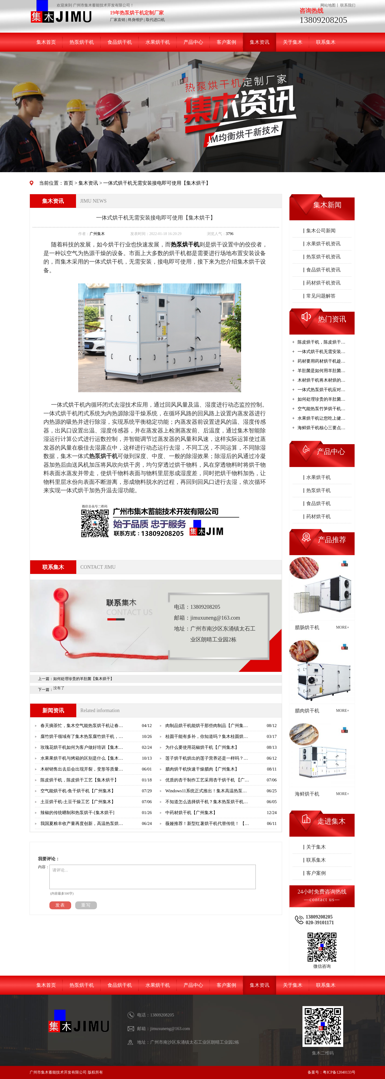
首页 (68, 183)
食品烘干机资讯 (323, 270)
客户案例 (226, 42)
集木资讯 (259, 42)
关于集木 (292, 42)
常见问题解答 (321, 296)
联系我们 (347, 5)
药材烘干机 (318, 516)
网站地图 (328, 5)
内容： (43, 867)
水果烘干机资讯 (323, 243)
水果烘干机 (158, 42)
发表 (60, 905)
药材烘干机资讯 (323, 283)
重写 (86, 905)
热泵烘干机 (82, 42)
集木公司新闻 (321, 230)
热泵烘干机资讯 (323, 256)
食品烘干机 (120, 42)
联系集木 (326, 42)
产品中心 (193, 42)
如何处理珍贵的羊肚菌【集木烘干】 (83, 679)
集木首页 (46, 42)
